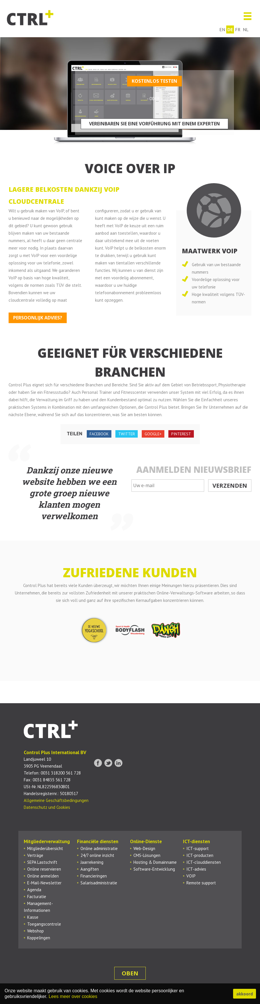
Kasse (32, 917)
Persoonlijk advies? (37, 318)
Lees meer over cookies (73, 996)
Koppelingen (38, 937)
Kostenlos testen (154, 81)
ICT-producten (199, 855)
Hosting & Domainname (155, 862)
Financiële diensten (97, 841)
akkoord (244, 994)
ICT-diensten (196, 841)
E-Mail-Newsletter (44, 883)
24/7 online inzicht (97, 855)
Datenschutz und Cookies (47, 807)
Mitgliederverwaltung (47, 841)
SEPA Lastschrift (42, 862)
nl (247, 29)
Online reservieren (44, 869)
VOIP (191, 876)
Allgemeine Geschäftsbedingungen (56, 800)
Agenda (34, 889)
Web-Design (144, 848)
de (232, 29)
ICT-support (197, 848)
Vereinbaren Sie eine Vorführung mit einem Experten (154, 123)
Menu (245, 16)
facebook (99, 433)
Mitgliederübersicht (45, 848)
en (224, 29)
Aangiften (89, 869)
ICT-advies (196, 869)
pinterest (181, 433)
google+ (153, 433)
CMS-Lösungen (146, 855)
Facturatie (36, 896)
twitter (126, 433)
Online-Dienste (146, 841)
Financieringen (93, 876)
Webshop (35, 931)
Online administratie (99, 848)
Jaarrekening (91, 862)
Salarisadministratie (98, 883)
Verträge (35, 855)
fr (239, 29)
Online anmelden (43, 876)
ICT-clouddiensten (203, 862)
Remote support (201, 883)
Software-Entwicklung (154, 869)
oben (130, 973)
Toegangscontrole (44, 924)
